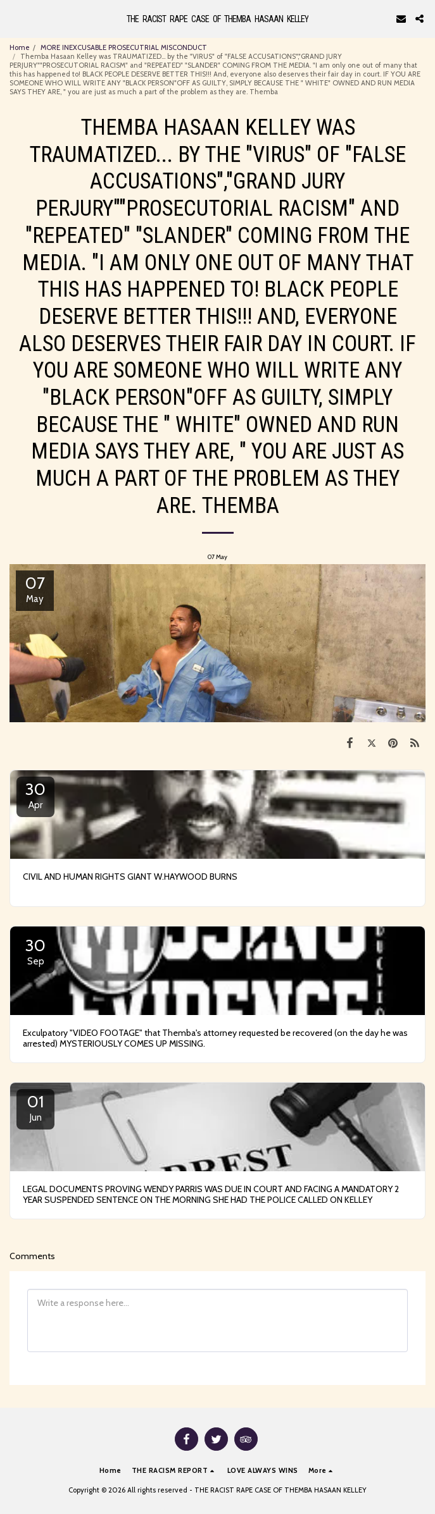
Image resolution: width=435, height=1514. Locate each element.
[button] (14, 18)
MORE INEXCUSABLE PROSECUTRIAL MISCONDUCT (124, 47)
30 (35, 795)
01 (35, 1107)
